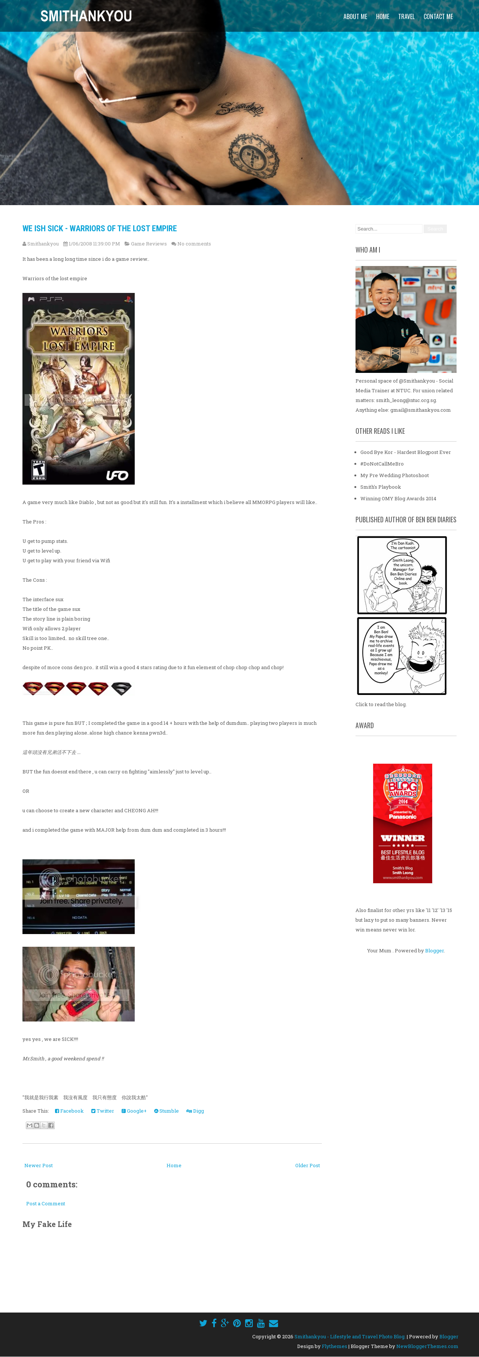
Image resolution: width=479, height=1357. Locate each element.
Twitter (102, 1110)
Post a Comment (45, 1203)
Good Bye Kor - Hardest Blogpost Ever (405, 452)
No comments (194, 243)
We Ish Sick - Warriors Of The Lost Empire (99, 228)
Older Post (307, 1165)
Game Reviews (149, 243)
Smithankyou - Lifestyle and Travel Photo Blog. (350, 1336)
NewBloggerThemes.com (427, 1346)
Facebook (69, 1110)
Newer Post (38, 1165)
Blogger (434, 950)
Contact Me (438, 16)
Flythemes (334, 1346)
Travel (406, 16)
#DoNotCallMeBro (382, 463)
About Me (355, 16)
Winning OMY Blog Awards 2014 (398, 498)
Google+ (134, 1110)
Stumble (166, 1110)
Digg (195, 1110)
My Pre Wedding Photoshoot (394, 475)
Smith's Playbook (380, 486)
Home (382, 16)
